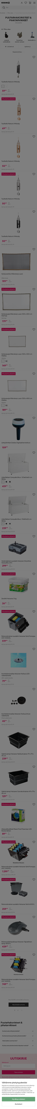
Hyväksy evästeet (18, 1099)
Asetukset (18, 1104)
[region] (18, 1094)
